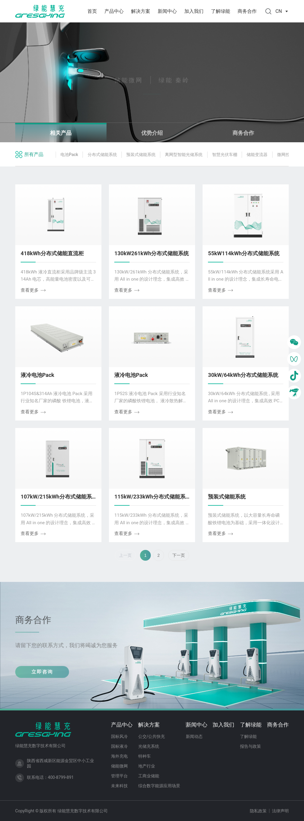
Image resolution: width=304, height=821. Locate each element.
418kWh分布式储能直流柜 (52, 253)
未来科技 (119, 785)
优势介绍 (152, 133)
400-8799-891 (61, 777)
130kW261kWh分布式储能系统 (151, 253)
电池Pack (69, 154)
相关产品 (61, 133)
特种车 (144, 756)
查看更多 (33, 290)
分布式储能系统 (102, 154)
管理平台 (119, 775)
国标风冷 (119, 736)
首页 (92, 11)
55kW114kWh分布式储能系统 (243, 253)
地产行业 (146, 766)
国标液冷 (119, 746)
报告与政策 (250, 746)
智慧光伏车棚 (224, 154)
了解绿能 (220, 11)
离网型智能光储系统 (184, 154)
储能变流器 (257, 154)
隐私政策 (258, 810)
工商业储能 (148, 775)
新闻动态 (194, 736)
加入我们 (193, 11)
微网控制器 (287, 154)
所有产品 (33, 154)
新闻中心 (167, 11)
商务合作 (247, 11)
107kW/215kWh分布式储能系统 (56, 499)
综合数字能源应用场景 (159, 785)
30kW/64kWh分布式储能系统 (243, 375)
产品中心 (114, 11)
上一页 (125, 555)
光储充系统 (148, 746)
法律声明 (280, 810)
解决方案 (140, 11)
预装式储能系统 (141, 154)
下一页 (178, 555)
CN (282, 11)
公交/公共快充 (151, 736)
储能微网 (119, 766)
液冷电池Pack (37, 375)
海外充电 (119, 756)
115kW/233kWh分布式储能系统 (149, 499)
